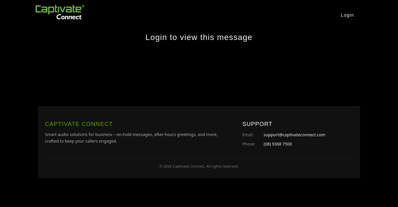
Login (347, 15)
